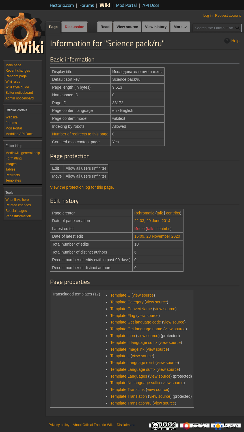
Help (231, 41)
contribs (173, 213)
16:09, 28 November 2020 (157, 236)
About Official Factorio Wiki (93, 425)
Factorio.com (62, 5)
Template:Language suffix (132, 369)
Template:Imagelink (127, 349)
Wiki (105, 5)
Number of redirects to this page (80, 134)
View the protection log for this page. (82, 187)
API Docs (150, 5)
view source (143, 295)
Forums (86, 5)
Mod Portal (126, 5)
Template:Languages (128, 376)
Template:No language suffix (135, 382)
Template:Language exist (132, 362)
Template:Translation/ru (131, 403)
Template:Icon (122, 335)
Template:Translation (128, 396)
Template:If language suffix (133, 342)
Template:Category (127, 302)
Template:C (120, 295)
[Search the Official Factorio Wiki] (217, 28)
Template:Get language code (135, 322)
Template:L (119, 356)
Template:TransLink (127, 389)
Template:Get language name (136, 329)
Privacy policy (59, 425)
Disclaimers (125, 425)
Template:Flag (122, 315)
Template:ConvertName (131, 309)
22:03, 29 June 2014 (152, 220)
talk (160, 213)
